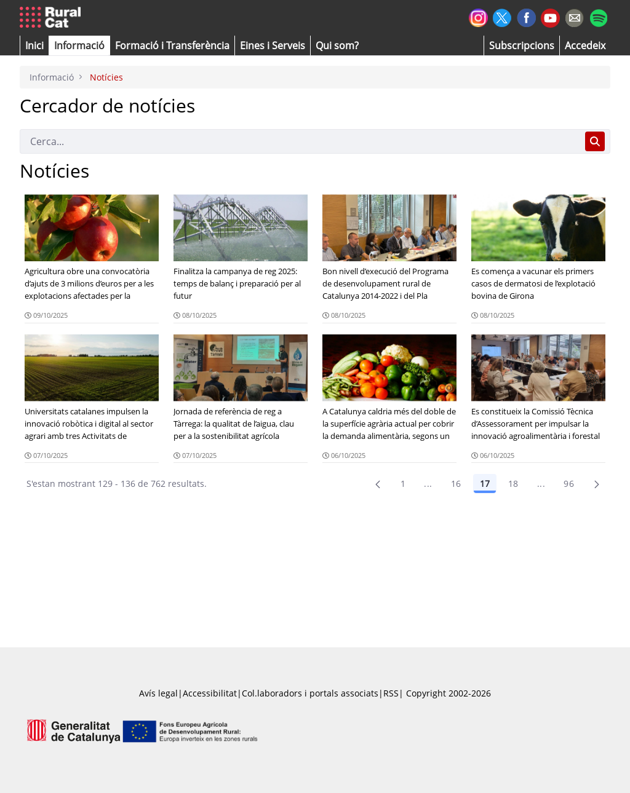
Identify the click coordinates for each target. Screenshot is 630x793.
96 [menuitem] (569, 483)
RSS (391, 693)
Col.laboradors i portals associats (310, 693)
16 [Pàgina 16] (456, 483)
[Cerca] (300, 141)
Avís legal (158, 693)
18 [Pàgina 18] (513, 483)
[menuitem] (172, 45)
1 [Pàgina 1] (403, 483)
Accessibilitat (210, 693)
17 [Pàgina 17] (485, 483)
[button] (34, 45)
